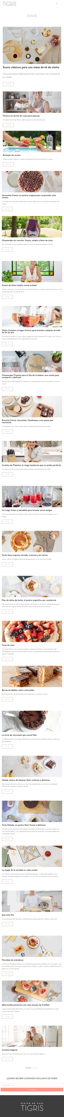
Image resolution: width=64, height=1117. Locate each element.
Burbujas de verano (12, 155)
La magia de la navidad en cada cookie (19, 869)
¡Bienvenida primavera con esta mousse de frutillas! (26, 1004)
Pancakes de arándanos (12, 959)
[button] (57, 3)
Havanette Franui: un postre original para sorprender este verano (29, 196)
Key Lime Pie (8, 914)
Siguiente (35, 1068)
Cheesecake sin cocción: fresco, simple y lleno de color (27, 240)
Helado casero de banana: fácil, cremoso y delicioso (26, 780)
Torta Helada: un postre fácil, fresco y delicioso (24, 824)
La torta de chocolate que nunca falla (19, 735)
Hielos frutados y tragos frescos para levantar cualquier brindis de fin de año (31, 331)
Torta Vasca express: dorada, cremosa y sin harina (25, 555)
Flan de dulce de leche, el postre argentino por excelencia (29, 600)
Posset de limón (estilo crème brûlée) (19, 285)
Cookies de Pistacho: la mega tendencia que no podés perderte (31, 465)
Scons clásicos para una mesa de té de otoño (31, 67)
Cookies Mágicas (9, 1049)
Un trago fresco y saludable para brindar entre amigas (27, 510)
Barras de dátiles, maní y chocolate (18, 690)
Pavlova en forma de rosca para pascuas (21, 115)
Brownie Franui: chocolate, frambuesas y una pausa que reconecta (27, 421)
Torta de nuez (8, 645)
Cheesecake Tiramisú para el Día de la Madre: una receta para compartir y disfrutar (30, 376)
